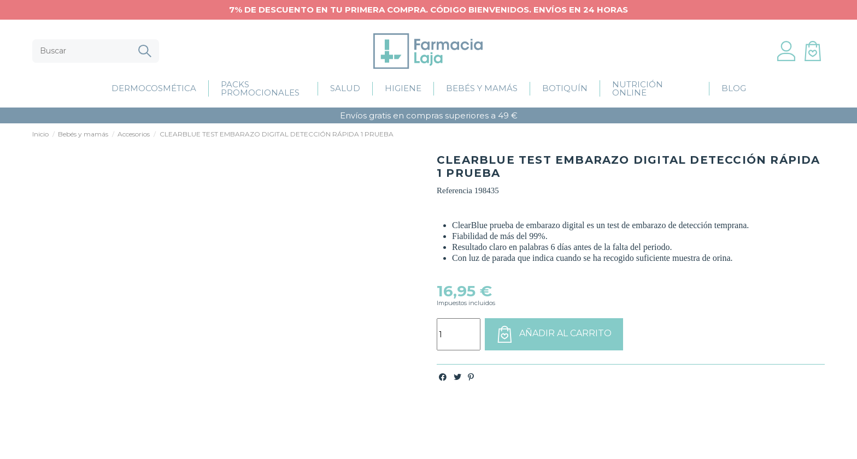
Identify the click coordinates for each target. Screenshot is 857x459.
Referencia (454, 190)
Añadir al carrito (554, 334)
